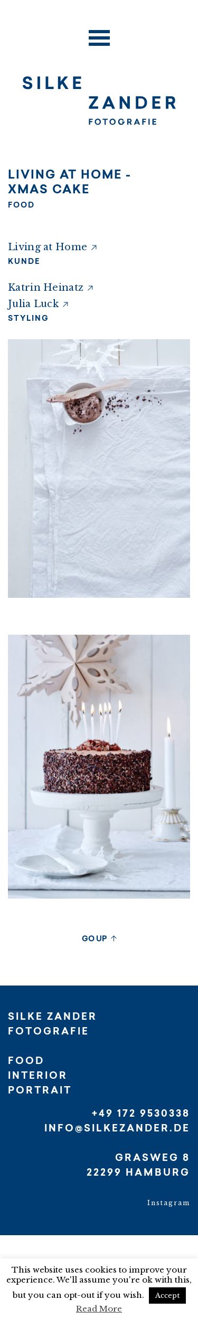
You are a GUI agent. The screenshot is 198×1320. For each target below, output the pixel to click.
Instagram (168, 1203)
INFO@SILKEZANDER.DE (117, 1129)
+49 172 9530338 (141, 1114)
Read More (99, 1309)
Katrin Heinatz (45, 287)
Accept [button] (167, 1295)
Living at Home (47, 247)
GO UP (94, 939)
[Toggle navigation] (99, 35)
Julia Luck (33, 304)
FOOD (21, 206)
